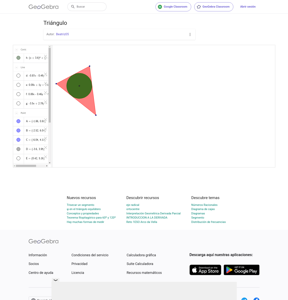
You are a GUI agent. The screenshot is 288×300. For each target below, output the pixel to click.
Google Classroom (172, 7)
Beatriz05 (62, 34)
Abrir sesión (248, 6)
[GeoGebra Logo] (43, 7)
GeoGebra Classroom (213, 7)
